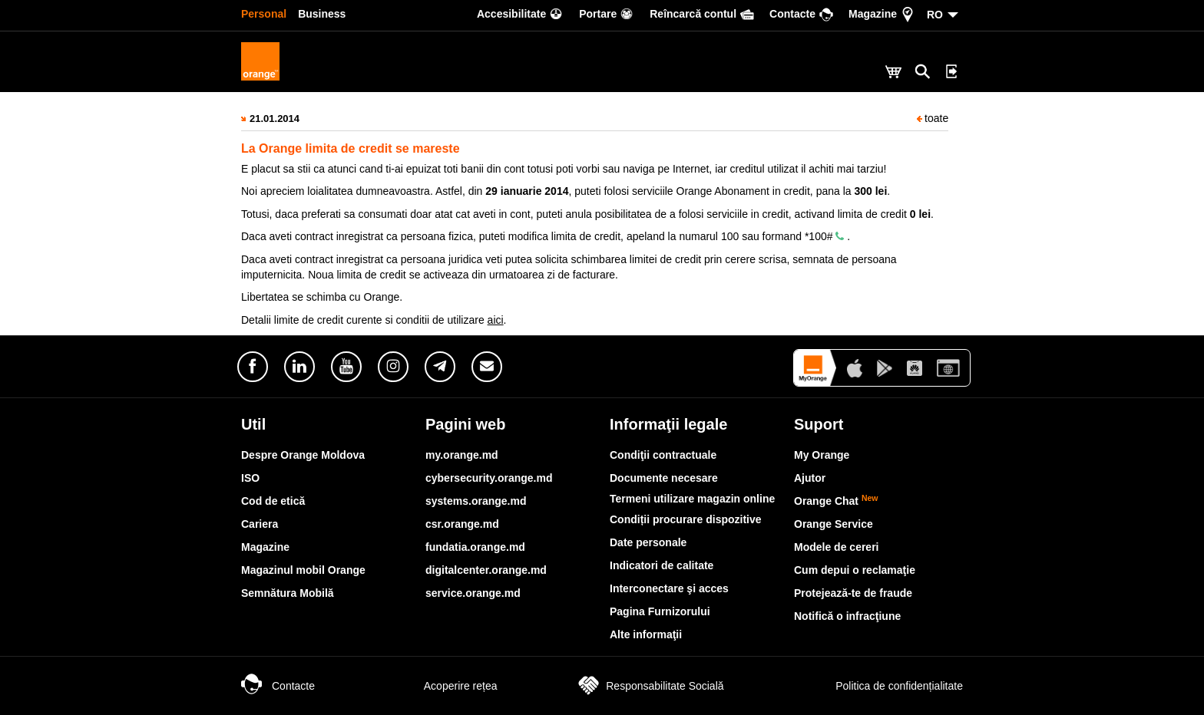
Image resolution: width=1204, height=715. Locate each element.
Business (322, 14)
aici (496, 320)
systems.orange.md (476, 501)
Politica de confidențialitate (882, 686)
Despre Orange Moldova (303, 455)
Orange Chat (836, 501)
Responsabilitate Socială (649, 686)
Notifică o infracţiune (847, 616)
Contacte (278, 686)
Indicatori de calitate (661, 565)
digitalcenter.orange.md (486, 570)
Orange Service (833, 524)
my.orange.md (461, 455)
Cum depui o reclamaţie (854, 570)
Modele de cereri (836, 547)
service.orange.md (473, 593)
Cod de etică (273, 501)
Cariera (259, 524)
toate (932, 118)
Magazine (265, 547)
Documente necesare (664, 478)
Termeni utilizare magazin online (692, 499)
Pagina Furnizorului (660, 611)
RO (935, 14)
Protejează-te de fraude (853, 593)
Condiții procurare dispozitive (686, 519)
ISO (250, 478)
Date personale (648, 542)
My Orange (821, 455)
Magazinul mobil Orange (303, 570)
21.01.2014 (274, 118)
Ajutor (809, 478)
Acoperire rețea (445, 686)
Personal (263, 14)
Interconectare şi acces (669, 588)
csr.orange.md (462, 524)
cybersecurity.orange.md (488, 478)
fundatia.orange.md (475, 547)
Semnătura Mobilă (287, 593)
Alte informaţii (646, 634)
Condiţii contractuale (663, 455)
